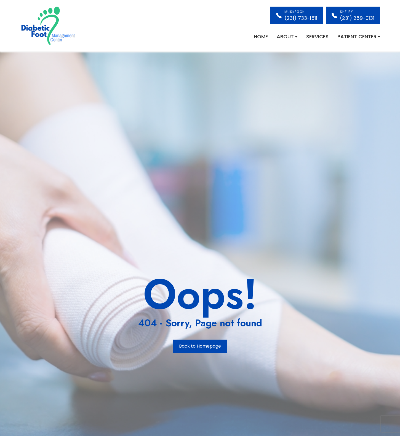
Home (261, 36)
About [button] (287, 36)
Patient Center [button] (358, 36)
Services (317, 36)
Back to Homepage (200, 346)
